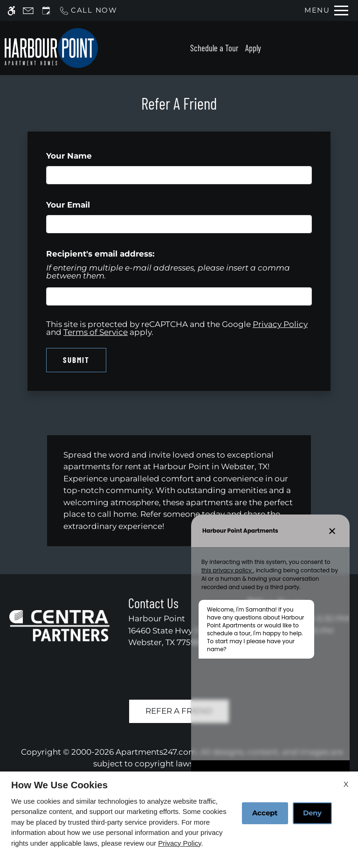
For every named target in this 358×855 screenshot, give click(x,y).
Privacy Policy (179, 843)
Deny (312, 812)
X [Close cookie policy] (346, 784)
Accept (265, 812)
